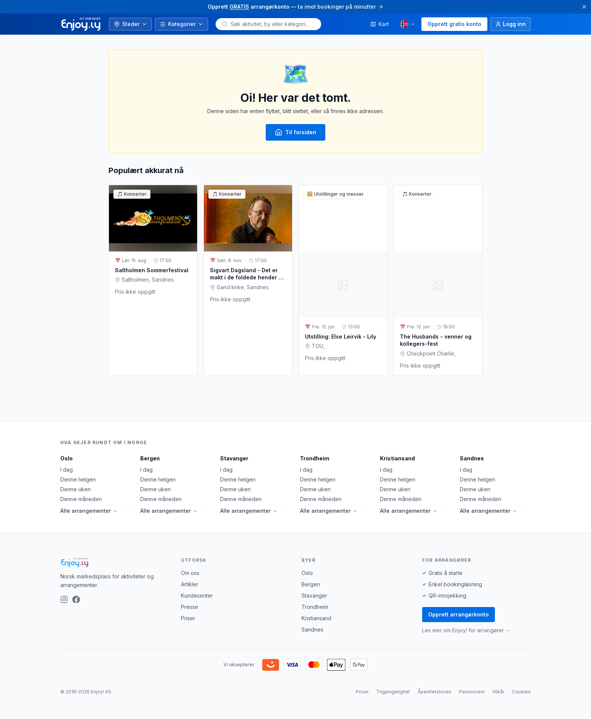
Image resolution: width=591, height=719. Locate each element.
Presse (189, 607)
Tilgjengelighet (393, 691)
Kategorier (181, 24)
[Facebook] (76, 599)
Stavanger (234, 458)
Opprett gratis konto (454, 24)
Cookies (521, 691)
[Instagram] (64, 599)
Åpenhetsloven (435, 691)
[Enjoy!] (114, 562)
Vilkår (498, 691)
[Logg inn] (510, 24)
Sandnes (472, 458)
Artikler (189, 584)
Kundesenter (197, 595)
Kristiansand (397, 458)
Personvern (472, 691)
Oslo (66, 458)
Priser (188, 618)
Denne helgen (78, 479)
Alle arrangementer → (89, 510)
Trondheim (314, 458)
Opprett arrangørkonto (458, 614)
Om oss (190, 573)
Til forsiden (295, 132)
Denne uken (75, 489)
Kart (379, 24)
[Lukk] (584, 7)
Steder (130, 24)
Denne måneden (81, 499)
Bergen (150, 458)
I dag (66, 469)
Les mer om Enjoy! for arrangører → (466, 630)
